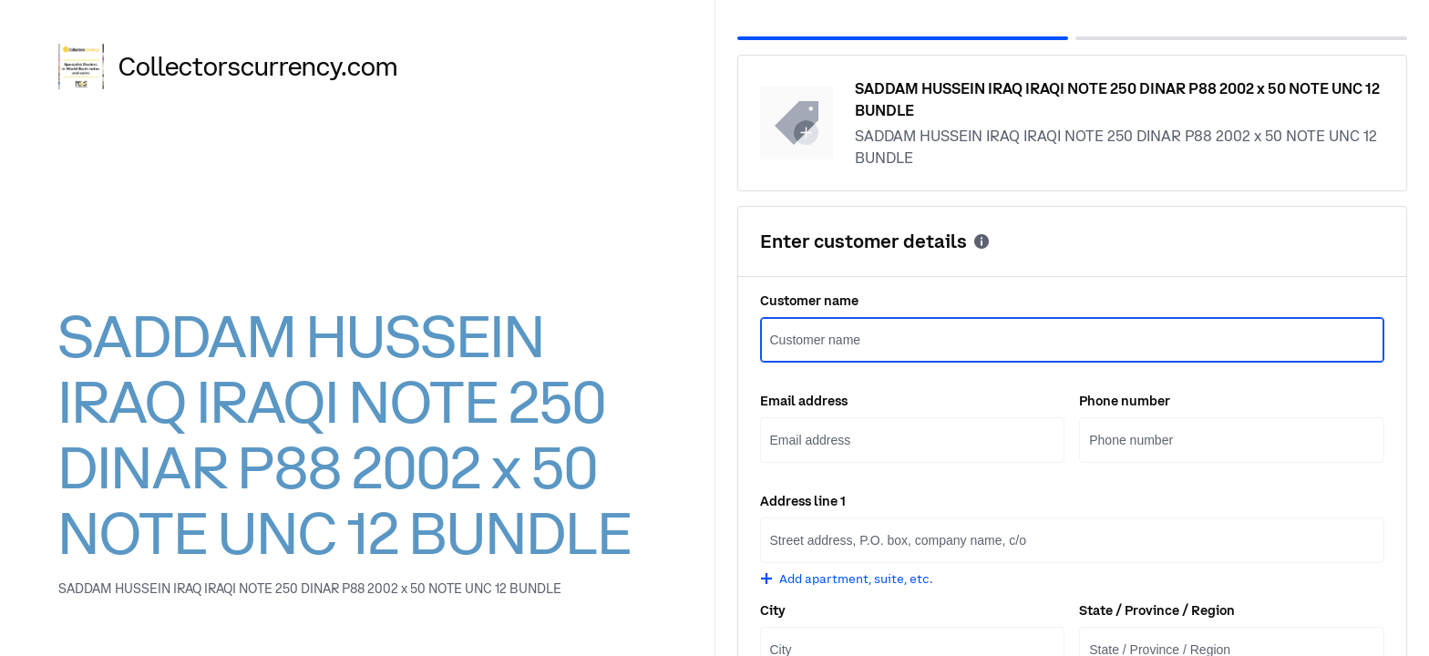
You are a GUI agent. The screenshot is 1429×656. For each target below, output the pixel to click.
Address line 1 (803, 501)
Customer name (809, 300)
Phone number (1124, 401)
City (773, 610)
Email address (804, 401)
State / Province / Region (1157, 610)
